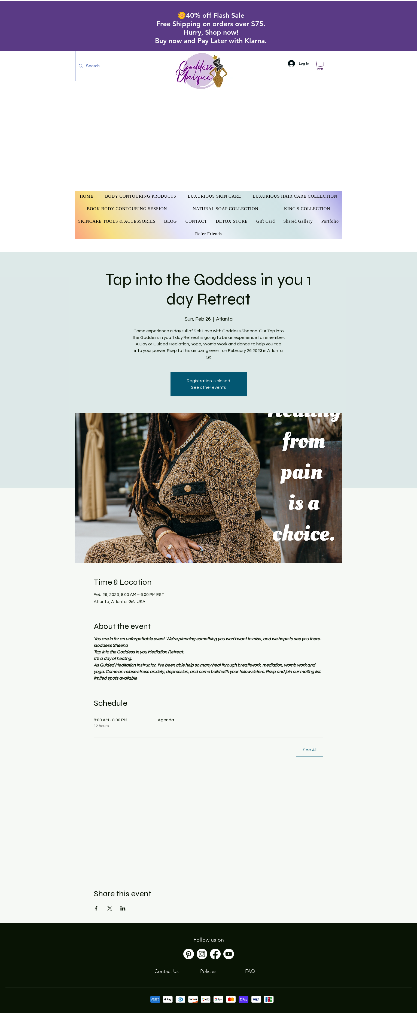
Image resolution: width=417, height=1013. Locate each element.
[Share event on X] (109, 908)
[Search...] (115, 66)
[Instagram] (202, 954)
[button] (320, 65)
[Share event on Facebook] (96, 908)
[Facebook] (215, 954)
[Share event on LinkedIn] (123, 908)
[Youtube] (228, 954)
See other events (208, 387)
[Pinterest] (188, 954)
